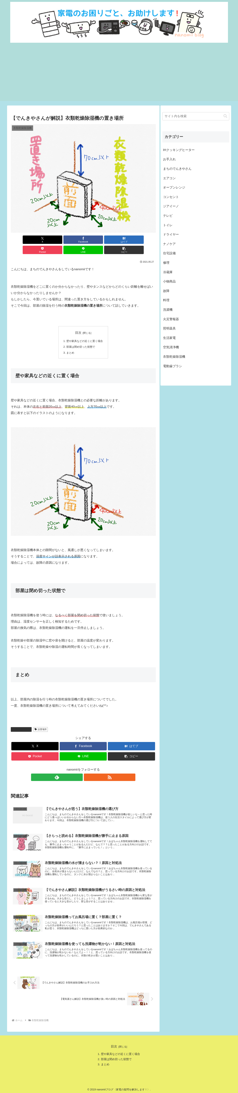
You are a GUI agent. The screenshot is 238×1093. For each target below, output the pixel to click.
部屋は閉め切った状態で (80, 337)
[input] (195, 116)
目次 (78, 322)
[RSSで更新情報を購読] (87, 768)
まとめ (69, 343)
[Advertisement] (119, 75)
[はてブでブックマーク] (71, 240)
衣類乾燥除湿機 (21, 720)
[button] (144, 240)
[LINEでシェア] (119, 240)
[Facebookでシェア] (46, 240)
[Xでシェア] (22, 240)
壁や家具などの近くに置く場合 (84, 330)
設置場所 (41, 720)
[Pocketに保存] (95, 240)
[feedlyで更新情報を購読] (79, 768)
